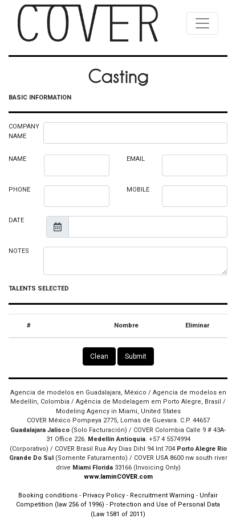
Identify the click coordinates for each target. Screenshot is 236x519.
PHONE (19, 189)
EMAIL (136, 159)
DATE (16, 220)
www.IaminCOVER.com (118, 476)
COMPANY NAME (24, 131)
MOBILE (138, 189)
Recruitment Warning (162, 495)
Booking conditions (48, 495)
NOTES (19, 251)
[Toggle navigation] (202, 23)
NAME (17, 159)
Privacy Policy (104, 495)
